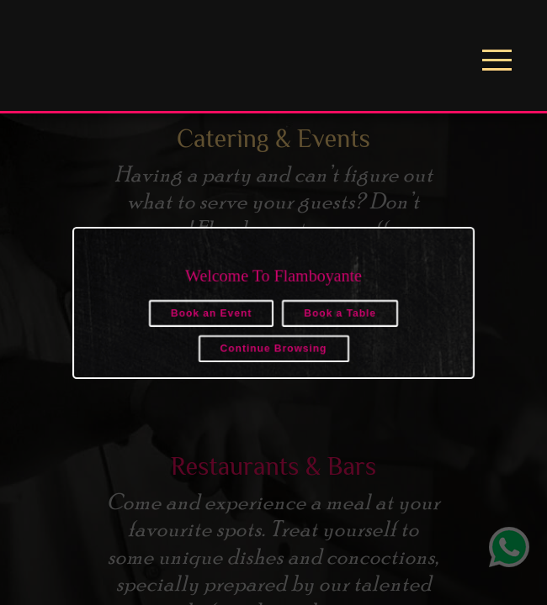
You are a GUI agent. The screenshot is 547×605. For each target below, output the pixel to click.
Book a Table (340, 313)
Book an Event (211, 313)
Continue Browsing (273, 349)
